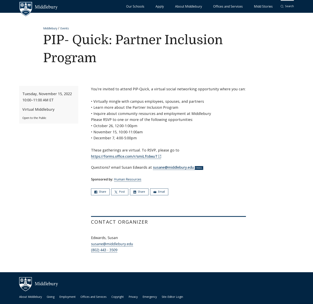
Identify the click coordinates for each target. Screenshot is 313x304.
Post (120, 191)
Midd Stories (268, 6)
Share (100, 191)
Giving (50, 297)
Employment (67, 297)
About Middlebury (212, 6)
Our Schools (176, 6)
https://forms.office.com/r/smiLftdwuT (124, 156)
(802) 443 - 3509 (104, 249)
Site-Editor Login (172, 297)
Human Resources (127, 179)
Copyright (117, 297)
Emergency (150, 297)
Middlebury (50, 28)
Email (159, 191)
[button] (287, 6)
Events (64, 28)
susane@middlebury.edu (173, 167)
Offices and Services (242, 6)
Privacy (133, 297)
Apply (192, 6)
